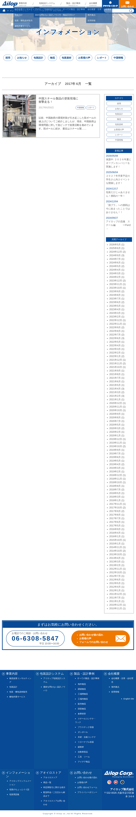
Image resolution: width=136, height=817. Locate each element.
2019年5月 (115, 460)
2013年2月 (115, 565)
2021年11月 (115, 363)
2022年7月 (115, 334)
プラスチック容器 (86, 727)
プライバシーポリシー (87, 792)
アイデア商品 (84, 762)
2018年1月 (115, 500)
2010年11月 (115, 608)
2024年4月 (115, 269)
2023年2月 (115, 316)
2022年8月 (115, 331)
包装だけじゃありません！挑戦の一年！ (118, 194)
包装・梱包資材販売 (18, 692)
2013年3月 (115, 561)
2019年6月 (115, 457)
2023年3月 (115, 313)
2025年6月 (115, 248)
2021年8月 (115, 374)
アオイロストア (50, 777)
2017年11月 (115, 504)
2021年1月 (115, 399)
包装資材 (66, 57)
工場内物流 (83, 699)
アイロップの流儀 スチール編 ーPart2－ (118, 225)
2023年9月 (115, 291)
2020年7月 (115, 421)
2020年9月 (115, 414)
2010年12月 (115, 605)
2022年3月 (115, 349)
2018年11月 (115, 478)
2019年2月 (115, 471)
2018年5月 (115, 493)
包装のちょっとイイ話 (19, 789)
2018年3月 (115, 496)
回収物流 (82, 709)
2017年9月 (115, 511)
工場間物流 (83, 694)
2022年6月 (115, 338)
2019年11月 (115, 442)
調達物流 (82, 689)
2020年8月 (115, 417)
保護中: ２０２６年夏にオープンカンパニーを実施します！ (118, 163)
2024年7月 (115, 259)
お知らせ (22, 57)
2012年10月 (115, 572)
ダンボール (83, 732)
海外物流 (82, 684)
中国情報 (118, 57)
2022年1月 (115, 356)
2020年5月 (115, 424)
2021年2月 (115, 396)
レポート (102, 57)
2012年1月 (115, 590)
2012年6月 (115, 579)
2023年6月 (115, 302)
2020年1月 (115, 435)
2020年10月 (115, 410)
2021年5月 (115, 385)
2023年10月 (115, 287)
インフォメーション (19, 10)
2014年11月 (115, 547)
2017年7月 (115, 518)
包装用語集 (14, 794)
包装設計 (38, 57)
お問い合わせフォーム (87, 787)
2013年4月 (115, 558)
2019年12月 (115, 439)
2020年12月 (115, 403)
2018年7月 (115, 489)
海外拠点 (115, 687)
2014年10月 (115, 550)
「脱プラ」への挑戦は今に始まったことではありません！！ (118, 209)
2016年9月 (115, 529)
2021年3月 (115, 392)
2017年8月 (115, 514)
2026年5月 (115, 244)
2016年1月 (115, 536)
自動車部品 (83, 752)
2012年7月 (115, 576)
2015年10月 (115, 540)
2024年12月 (115, 251)
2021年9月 (115, 370)
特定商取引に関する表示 (54, 787)
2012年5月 (115, 583)
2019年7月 (115, 453)
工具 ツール (84, 757)
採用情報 (115, 692)
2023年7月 (115, 298)
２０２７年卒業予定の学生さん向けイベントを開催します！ (118, 179)
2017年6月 (115, 522)
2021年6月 (115, 381)
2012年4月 (115, 586)
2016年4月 (115, 532)
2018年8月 (115, 486)
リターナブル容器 (86, 742)
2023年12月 (115, 280)
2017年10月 (115, 507)
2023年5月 (115, 305)
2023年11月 (115, 284)
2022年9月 (115, 327)
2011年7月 (115, 597)
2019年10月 (115, 446)
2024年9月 (115, 255)
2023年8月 (115, 295)
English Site (129, 699)
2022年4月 (115, 345)
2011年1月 (115, 601)
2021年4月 (115, 388)
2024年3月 (115, 273)
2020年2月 (115, 432)
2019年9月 (115, 450)
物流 (52, 57)
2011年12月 (115, 594)
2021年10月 (115, 367)
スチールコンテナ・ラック (85, 720)
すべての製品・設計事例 (88, 678)
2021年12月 (115, 360)
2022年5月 (115, 342)
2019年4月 (115, 464)
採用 (7, 57)
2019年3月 (115, 468)
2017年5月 (115, 525)
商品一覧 (47, 782)
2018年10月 (115, 482)
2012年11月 (115, 568)
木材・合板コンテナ (87, 737)
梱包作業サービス (17, 697)
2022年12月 (115, 320)
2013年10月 (115, 554)
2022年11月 (115, 324)
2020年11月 (115, 406)
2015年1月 (115, 543)
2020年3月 (115, 428)
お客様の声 (84, 57)
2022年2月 (115, 352)
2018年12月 (115, 475)
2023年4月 (115, 309)
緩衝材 (81, 747)
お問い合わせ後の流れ (87, 777)
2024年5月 (115, 266)
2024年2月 (115, 277)
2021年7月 (115, 378)
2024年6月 (115, 262)
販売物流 (82, 704)
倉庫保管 (82, 714)
